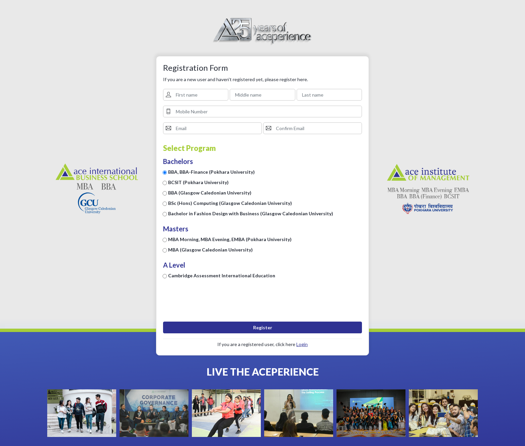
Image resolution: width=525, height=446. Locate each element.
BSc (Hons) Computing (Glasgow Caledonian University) (230, 203)
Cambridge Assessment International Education (221, 275)
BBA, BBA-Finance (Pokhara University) (211, 172)
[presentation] (262, 303)
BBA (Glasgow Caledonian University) (209, 193)
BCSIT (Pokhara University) (198, 182)
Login (302, 344)
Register (262, 327)
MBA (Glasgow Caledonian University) (210, 250)
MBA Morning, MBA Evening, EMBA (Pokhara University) (230, 239)
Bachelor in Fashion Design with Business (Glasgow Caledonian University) (250, 213)
